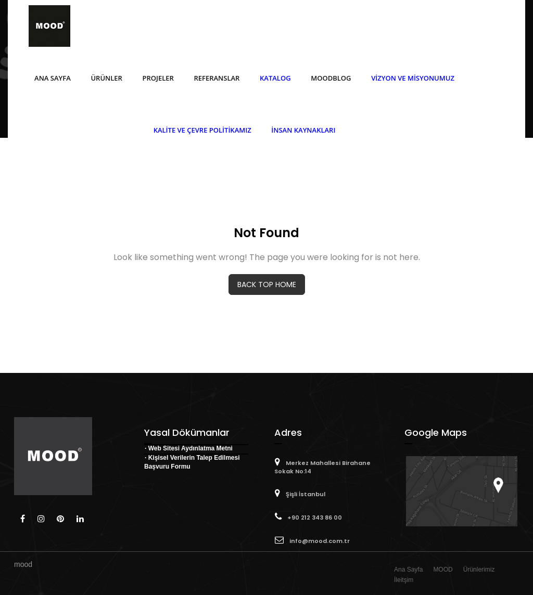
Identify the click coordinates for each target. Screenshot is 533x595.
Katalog (275, 78)
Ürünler (106, 78)
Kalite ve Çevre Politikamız (202, 130)
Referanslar (216, 78)
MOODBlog (331, 78)
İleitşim (403, 580)
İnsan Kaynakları (303, 130)
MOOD (442, 569)
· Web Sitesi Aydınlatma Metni (189, 448)
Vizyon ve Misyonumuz (412, 78)
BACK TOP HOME (266, 284)
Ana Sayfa (52, 78)
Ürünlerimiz (479, 569)
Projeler (158, 78)
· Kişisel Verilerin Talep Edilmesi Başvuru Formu (192, 462)
